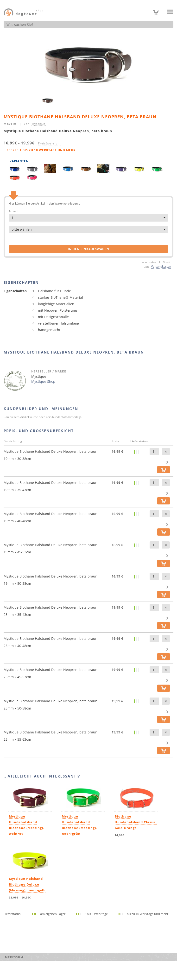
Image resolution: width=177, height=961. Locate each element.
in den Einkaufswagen (88, 249)
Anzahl (14, 211)
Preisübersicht (49, 143)
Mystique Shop (43, 381)
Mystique (39, 124)
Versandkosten (161, 266)
